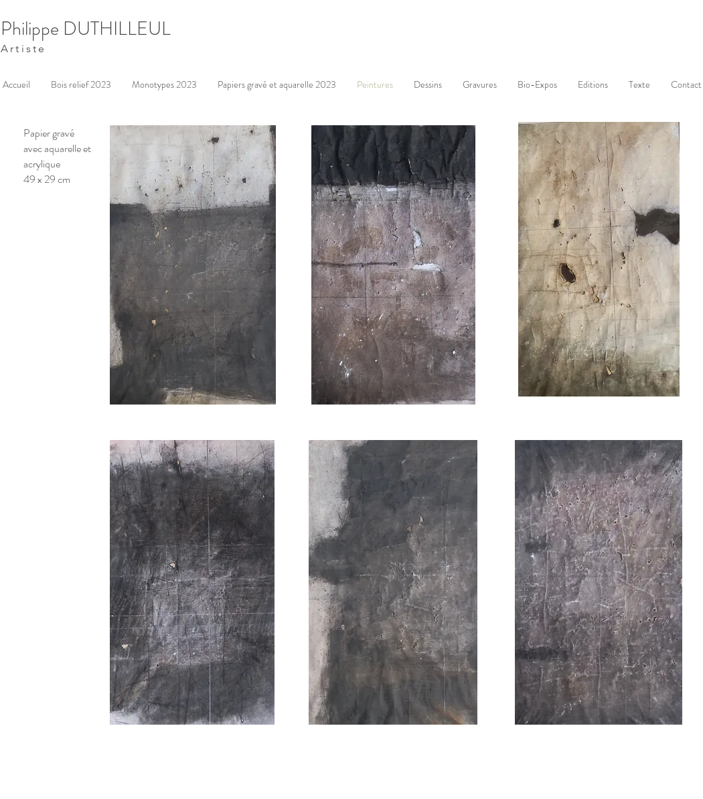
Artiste (23, 48)
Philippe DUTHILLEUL (86, 28)
